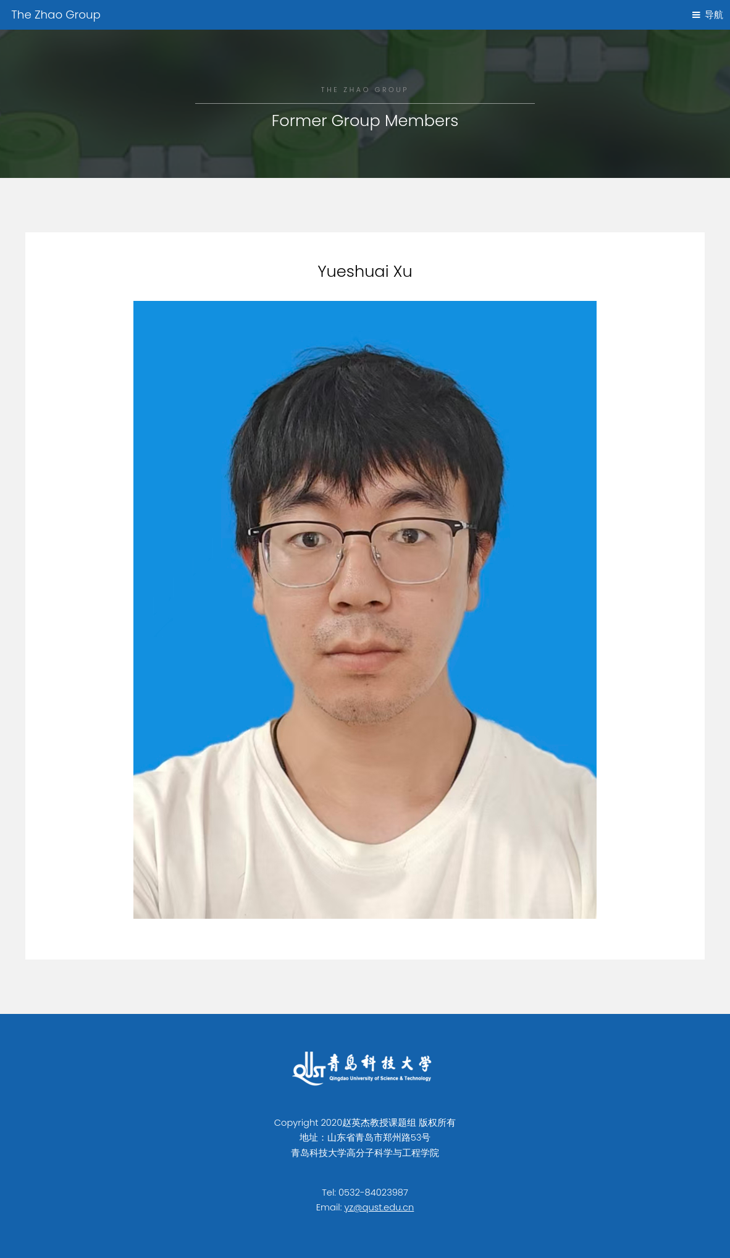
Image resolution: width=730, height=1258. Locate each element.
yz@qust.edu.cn (379, 1207)
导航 (714, 15)
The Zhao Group (56, 14)
